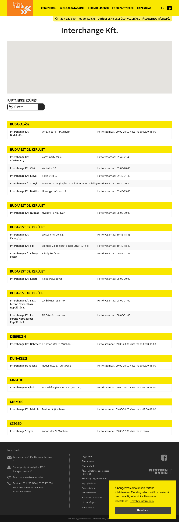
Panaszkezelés (89, 492)
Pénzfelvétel (88, 466)
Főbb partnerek (123, 8)
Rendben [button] (142, 510)
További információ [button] (141, 501)
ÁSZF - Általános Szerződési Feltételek (95, 472)
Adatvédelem (88, 487)
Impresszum (88, 506)
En (162, 8)
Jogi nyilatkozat (89, 483)
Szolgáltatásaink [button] (72, 8)
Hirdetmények (89, 502)
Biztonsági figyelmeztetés (94, 478)
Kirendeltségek (98, 8)
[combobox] (26, 106)
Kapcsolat (144, 8)
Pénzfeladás (88, 461)
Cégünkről (48, 8)
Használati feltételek (92, 497)
